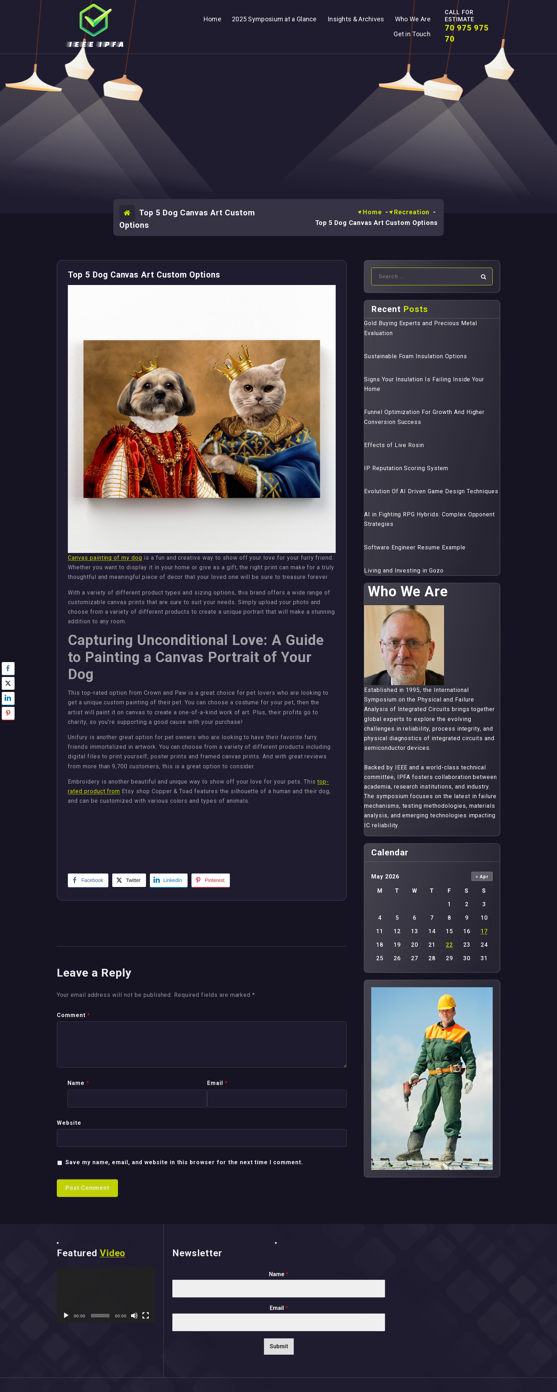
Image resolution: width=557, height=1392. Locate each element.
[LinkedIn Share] (169, 880)
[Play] (66, 1315)
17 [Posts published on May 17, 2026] (484, 931)
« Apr (482, 876)
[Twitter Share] (129, 880)
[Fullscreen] (145, 1315)
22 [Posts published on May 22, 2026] (449, 944)
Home (372, 212)
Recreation (411, 212)
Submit (279, 1346)
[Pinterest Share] (210, 880)
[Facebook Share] (88, 880)
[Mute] (134, 1315)
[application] (106, 1294)
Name (278, 1274)
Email (279, 1308)
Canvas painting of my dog (105, 557)
